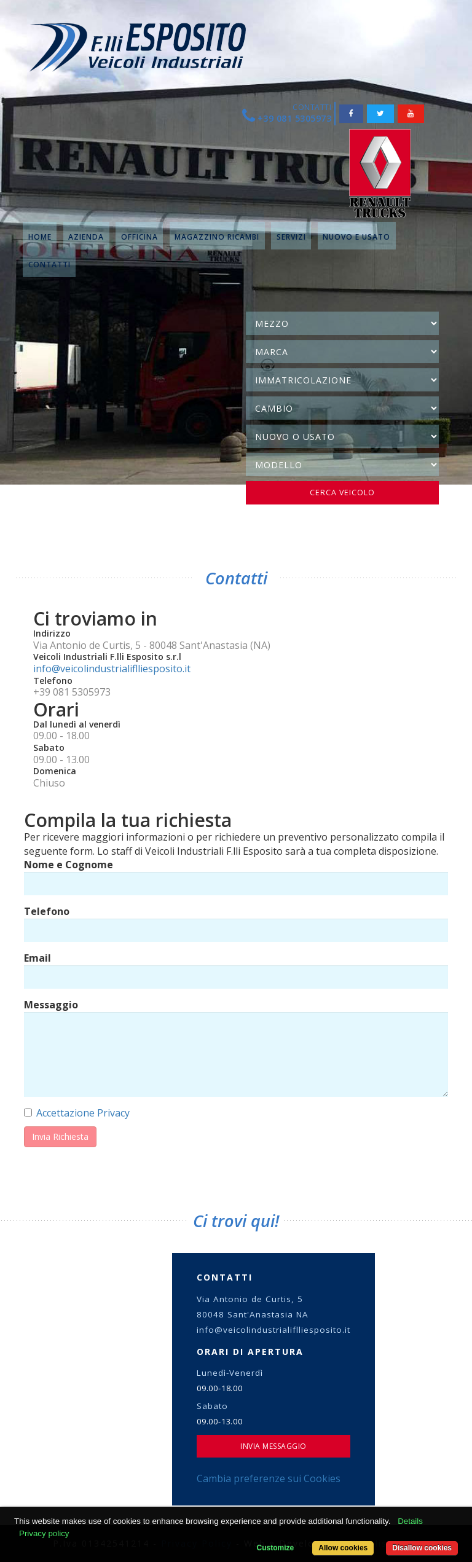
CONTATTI (49, 264)
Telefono (46, 911)
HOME (40, 237)
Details (410, 1521)
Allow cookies (343, 1548)
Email (37, 958)
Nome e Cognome (68, 864)
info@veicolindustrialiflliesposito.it (112, 668)
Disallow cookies (422, 1548)
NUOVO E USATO (356, 237)
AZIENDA (86, 237)
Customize (275, 1548)
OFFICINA (139, 237)
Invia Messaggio (273, 1446)
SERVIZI (291, 237)
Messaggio (51, 1004)
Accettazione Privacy (83, 1113)
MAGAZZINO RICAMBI (217, 237)
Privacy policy (44, 1533)
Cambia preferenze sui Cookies (268, 1478)
